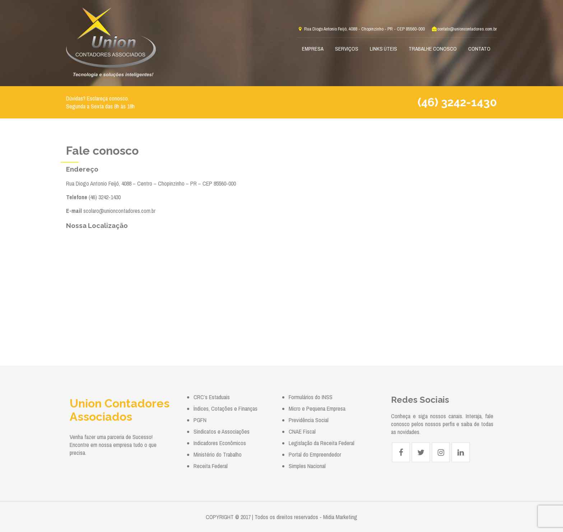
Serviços (346, 48)
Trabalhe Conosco (433, 48)
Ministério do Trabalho (218, 454)
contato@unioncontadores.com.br (464, 29)
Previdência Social (309, 420)
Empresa (313, 48)
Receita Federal (211, 466)
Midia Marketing (340, 517)
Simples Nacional (307, 466)
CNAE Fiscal (302, 431)
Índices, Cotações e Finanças (225, 408)
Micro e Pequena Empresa (317, 408)
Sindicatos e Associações (222, 431)
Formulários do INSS (310, 397)
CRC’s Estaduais (212, 397)
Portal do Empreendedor (315, 454)
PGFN (200, 420)
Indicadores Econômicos (220, 443)
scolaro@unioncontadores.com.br (119, 211)
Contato (479, 48)
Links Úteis (383, 48)
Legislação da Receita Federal (321, 443)
